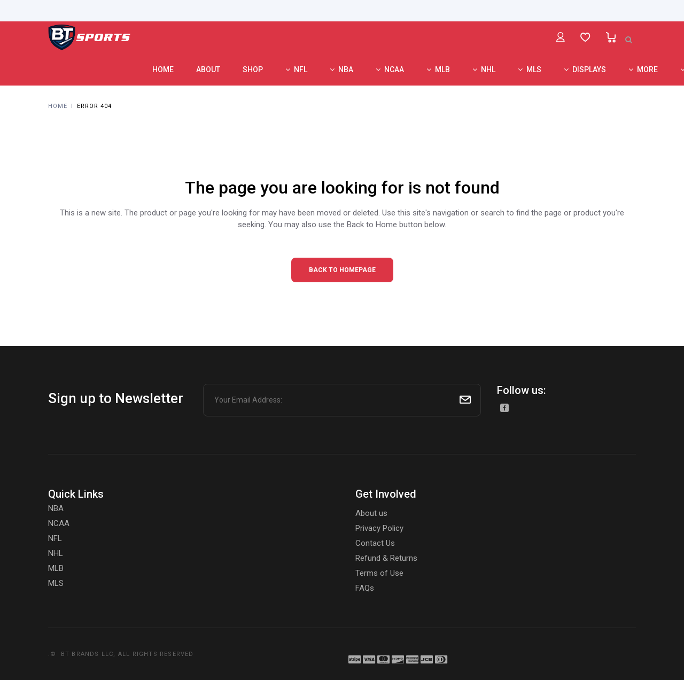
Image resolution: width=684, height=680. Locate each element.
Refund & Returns (386, 558)
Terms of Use (379, 573)
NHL (55, 553)
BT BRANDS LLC (87, 654)
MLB (56, 568)
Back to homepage (342, 270)
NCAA (58, 523)
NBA (56, 508)
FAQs (364, 588)
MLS (56, 583)
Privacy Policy (379, 528)
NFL (55, 538)
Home (57, 106)
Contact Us (375, 543)
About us (371, 513)
